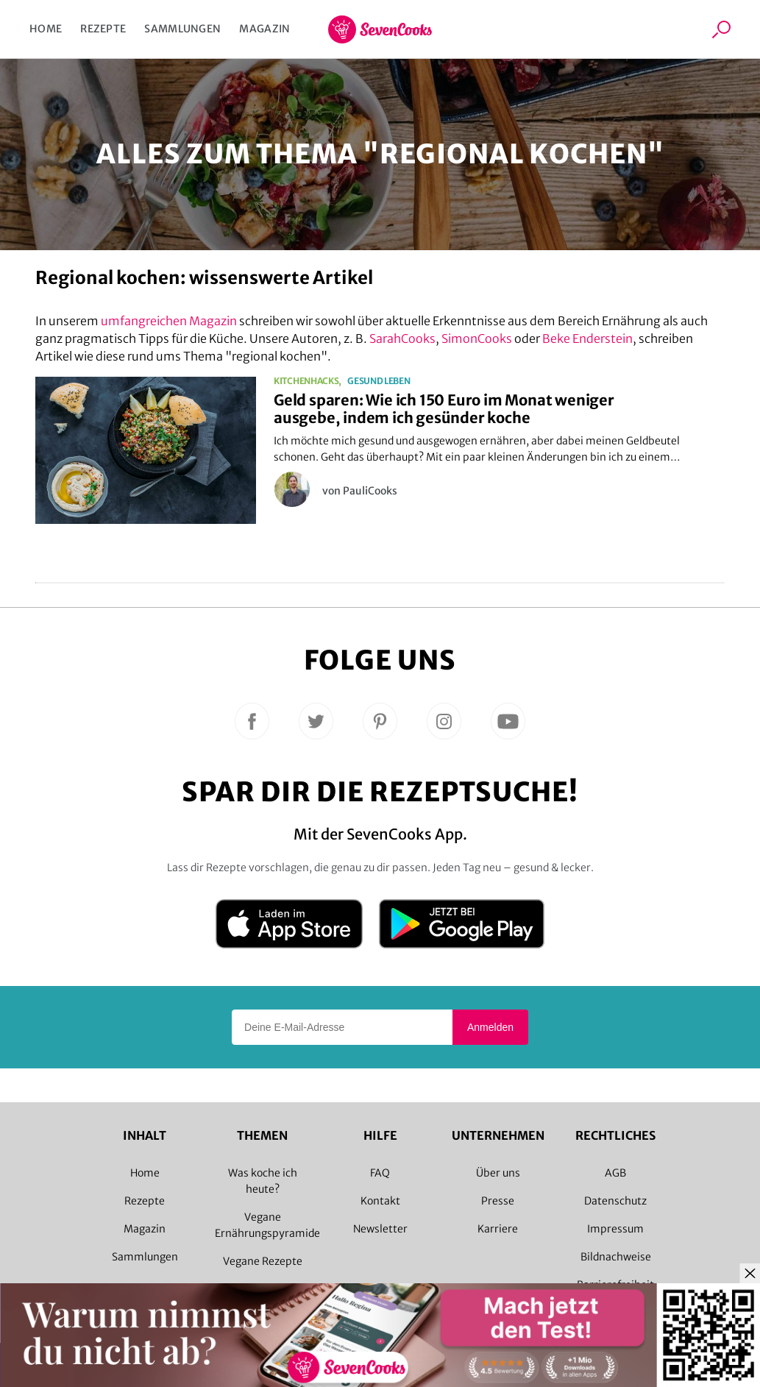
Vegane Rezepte (262, 1261)
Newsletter (380, 1228)
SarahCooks (402, 338)
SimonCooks (476, 338)
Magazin (264, 28)
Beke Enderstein (587, 338)
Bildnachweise (615, 1256)
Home (45, 28)
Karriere (497, 1228)
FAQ (380, 1173)
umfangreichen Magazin (169, 320)
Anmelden (490, 1027)
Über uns (498, 1173)
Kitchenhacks (306, 381)
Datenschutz (615, 1200)
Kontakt (380, 1200)
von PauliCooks (359, 490)
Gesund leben (378, 381)
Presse (497, 1200)
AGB (615, 1173)
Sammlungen (182, 28)
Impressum (615, 1228)
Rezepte (103, 28)
